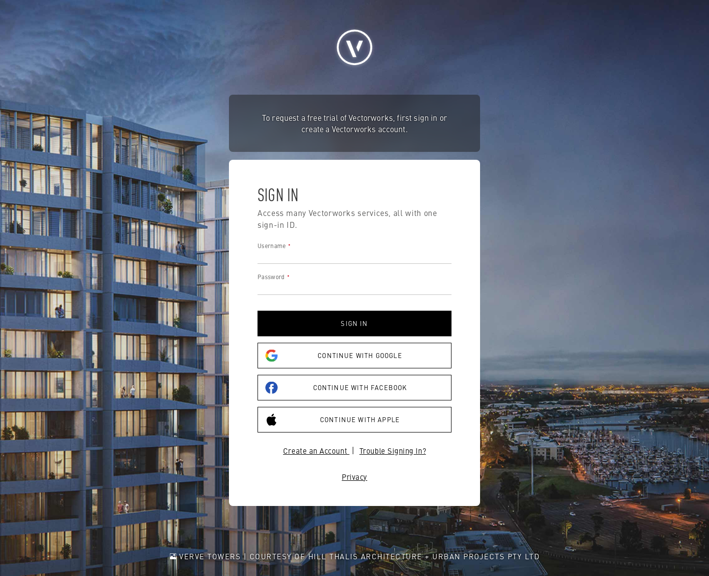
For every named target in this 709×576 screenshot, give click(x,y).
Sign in (354, 323)
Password (271, 277)
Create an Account (316, 450)
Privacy (354, 476)
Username (272, 246)
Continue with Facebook (336, 388)
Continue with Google (333, 356)
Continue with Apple (332, 420)
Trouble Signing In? (392, 450)
